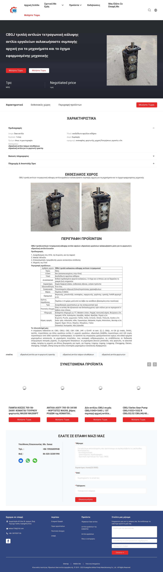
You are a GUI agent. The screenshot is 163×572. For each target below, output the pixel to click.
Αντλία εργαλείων (88, 534)
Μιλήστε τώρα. (16, 70)
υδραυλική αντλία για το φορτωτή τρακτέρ (37, 355)
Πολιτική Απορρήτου (93, 564)
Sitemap (66, 564)
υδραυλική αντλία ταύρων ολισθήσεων (78, 355)
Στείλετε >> (120, 552)
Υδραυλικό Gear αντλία (89, 522)
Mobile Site (77, 564)
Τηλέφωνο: (80, 486)
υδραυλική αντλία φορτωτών (113, 355)
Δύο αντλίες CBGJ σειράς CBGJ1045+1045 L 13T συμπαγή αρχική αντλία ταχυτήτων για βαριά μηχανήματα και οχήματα (98, 413)
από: (78, 473)
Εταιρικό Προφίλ (57, 521)
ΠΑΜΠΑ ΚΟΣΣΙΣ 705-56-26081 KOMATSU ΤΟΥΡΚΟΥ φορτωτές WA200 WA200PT (23, 410)
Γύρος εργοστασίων (58, 526)
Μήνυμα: (79, 443)
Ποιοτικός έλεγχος (57, 531)
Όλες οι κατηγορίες (88, 539)
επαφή (53, 536)
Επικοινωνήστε (86, 499)
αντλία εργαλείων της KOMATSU (89, 528)
